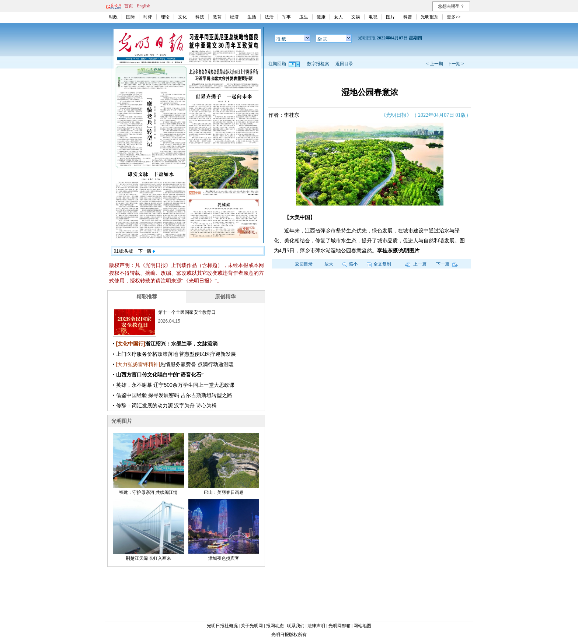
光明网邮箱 (339, 625)
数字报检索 (318, 63)
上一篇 (415, 264)
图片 (390, 17)
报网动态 (275, 625)
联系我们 (295, 625)
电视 (373, 17)
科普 (407, 17)
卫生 (303, 17)
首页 (128, 5)
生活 (251, 17)
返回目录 (344, 63)
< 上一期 (434, 63)
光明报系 (429, 17)
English (143, 5)
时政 (113, 17)
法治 (269, 17)
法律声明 (316, 625)
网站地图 (362, 625)
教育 (217, 17)
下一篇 (447, 264)
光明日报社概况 (222, 625)
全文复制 (379, 264)
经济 (234, 17)
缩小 (350, 264)
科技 (199, 17)
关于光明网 (252, 625)
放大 (328, 264)
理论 (165, 17)
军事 (286, 17)
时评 (147, 17)
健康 (321, 17)
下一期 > (455, 63)
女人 (338, 17)
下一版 (146, 251)
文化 (182, 17)
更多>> (454, 17)
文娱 (355, 17)
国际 (130, 17)
